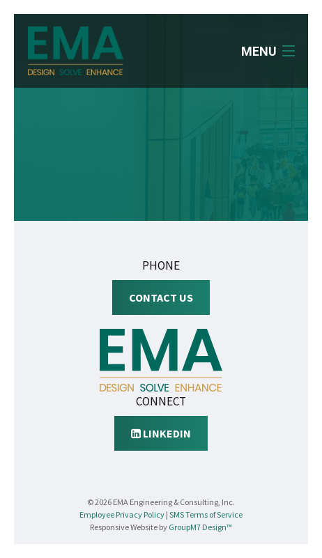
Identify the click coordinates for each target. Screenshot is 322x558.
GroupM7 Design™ (200, 527)
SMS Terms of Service (206, 514)
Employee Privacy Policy (121, 514)
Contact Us (161, 297)
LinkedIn (161, 433)
